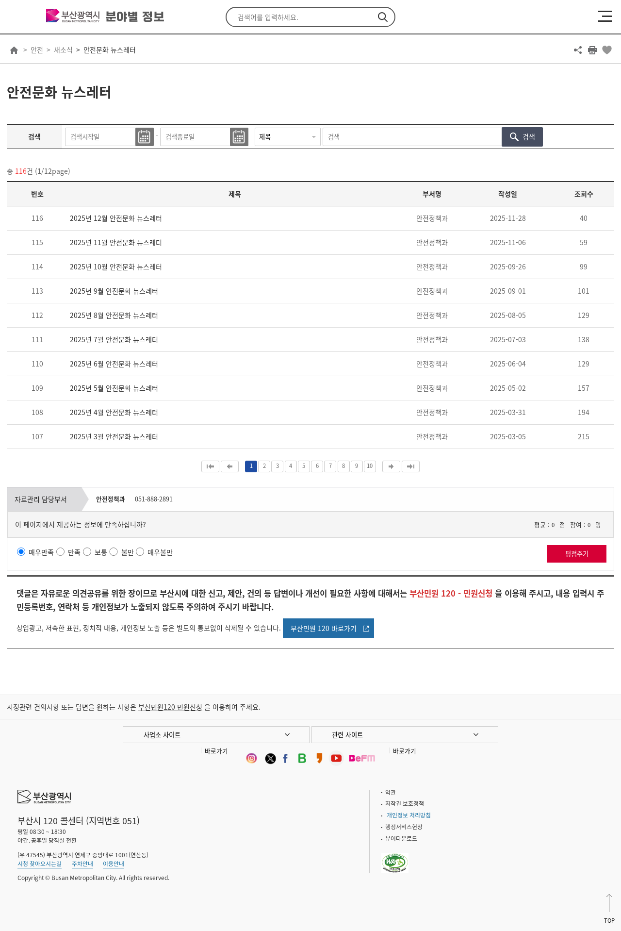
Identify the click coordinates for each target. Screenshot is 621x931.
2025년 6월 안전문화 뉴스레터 (114, 363)
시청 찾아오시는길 (39, 863)
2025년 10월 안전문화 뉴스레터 (116, 266)
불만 (127, 552)
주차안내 (82, 863)
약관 (390, 792)
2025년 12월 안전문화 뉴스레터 (116, 218)
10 (370, 466)
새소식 (63, 49)
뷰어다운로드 (401, 838)
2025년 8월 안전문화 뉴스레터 (114, 315)
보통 (101, 552)
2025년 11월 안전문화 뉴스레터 (116, 242)
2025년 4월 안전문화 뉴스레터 (114, 412)
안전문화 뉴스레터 (109, 49)
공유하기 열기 (578, 50)
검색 (383, 17)
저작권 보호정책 (404, 803)
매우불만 (160, 552)
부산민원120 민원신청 (170, 707)
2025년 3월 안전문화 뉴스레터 (114, 436)
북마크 (607, 50)
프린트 (592, 50)
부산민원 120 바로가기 (324, 628)
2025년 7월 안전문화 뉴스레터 (114, 339)
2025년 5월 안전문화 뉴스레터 (114, 388)
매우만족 (41, 552)
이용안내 (113, 863)
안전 (37, 49)
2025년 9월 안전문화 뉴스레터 (114, 291)
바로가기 (216, 750)
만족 (74, 552)
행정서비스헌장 (404, 826)
